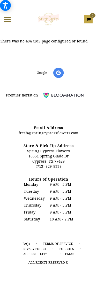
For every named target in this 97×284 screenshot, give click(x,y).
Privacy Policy (34, 249)
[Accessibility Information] (5, 5)
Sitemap (67, 254)
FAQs (26, 244)
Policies (66, 249)
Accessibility (35, 254)
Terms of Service (58, 244)
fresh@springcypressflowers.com (48, 132)
